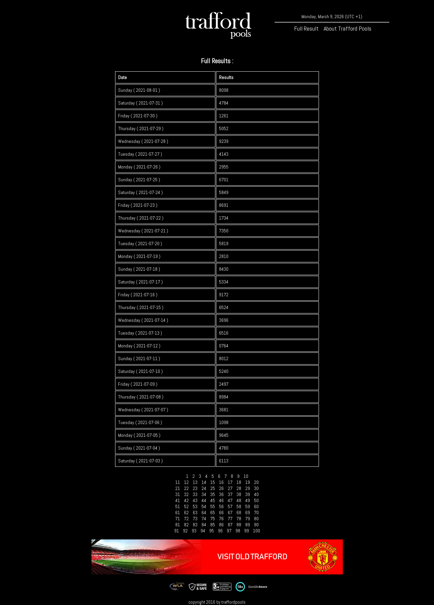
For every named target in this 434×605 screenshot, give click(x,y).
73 (195, 519)
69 (247, 512)
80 (256, 519)
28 (239, 488)
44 (204, 500)
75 (212, 519)
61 (177, 512)
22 (186, 488)
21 (177, 488)
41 (177, 500)
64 (204, 512)
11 (177, 482)
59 (247, 506)
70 (256, 512)
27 (230, 488)
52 (186, 506)
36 (221, 494)
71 (177, 519)
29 (247, 488)
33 (195, 494)
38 (239, 494)
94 (203, 531)
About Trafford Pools (347, 28)
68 (239, 512)
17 (230, 482)
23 (195, 488)
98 (237, 531)
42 (186, 500)
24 (204, 488)
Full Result (306, 28)
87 (230, 525)
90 (256, 525)
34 (204, 494)
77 (230, 519)
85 (212, 525)
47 (230, 500)
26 (221, 488)
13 (195, 482)
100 (256, 531)
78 (239, 519)
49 (247, 500)
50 (256, 500)
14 (204, 482)
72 (186, 519)
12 (186, 482)
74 (204, 519)
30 (256, 488)
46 (221, 500)
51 (177, 506)
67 (230, 512)
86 (221, 525)
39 (247, 494)
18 (239, 482)
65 (212, 512)
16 (221, 482)
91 (176, 531)
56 (221, 506)
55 (212, 506)
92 (185, 531)
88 (239, 525)
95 (211, 531)
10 (246, 476)
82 (186, 525)
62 (186, 512)
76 (221, 519)
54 (204, 506)
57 (230, 506)
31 (177, 494)
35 (212, 494)
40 (256, 494)
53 (195, 506)
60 (256, 506)
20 (256, 482)
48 (239, 500)
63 (195, 512)
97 (229, 531)
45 (212, 500)
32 (186, 494)
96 (220, 531)
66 (221, 512)
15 (212, 482)
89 (247, 525)
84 (204, 525)
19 (247, 482)
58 (239, 506)
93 (194, 531)
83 (195, 525)
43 (195, 500)
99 (246, 531)
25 (212, 488)
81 (177, 525)
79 (247, 519)
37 (230, 494)
